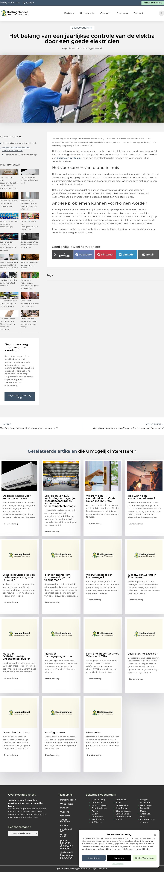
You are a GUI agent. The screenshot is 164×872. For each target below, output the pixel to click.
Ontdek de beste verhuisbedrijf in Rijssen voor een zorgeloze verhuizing (7, 324)
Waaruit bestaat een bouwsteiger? (99, 576)
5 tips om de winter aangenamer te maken (29, 265)
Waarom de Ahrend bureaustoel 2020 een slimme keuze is (9, 265)
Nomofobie (93, 732)
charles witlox (123, 811)
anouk (119, 819)
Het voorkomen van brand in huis (19, 143)
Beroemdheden (68, 800)
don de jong (98, 800)
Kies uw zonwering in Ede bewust (142, 576)
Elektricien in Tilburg (68, 157)
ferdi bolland (98, 819)
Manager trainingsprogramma (58, 655)
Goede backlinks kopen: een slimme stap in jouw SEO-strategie (66, 844)
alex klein (97, 802)
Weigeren (119, 858)
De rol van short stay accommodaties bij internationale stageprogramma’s (8, 182)
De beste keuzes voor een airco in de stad (29, 180)
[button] (154, 834)
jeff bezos (97, 822)
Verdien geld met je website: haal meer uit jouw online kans (67, 855)
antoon (95, 811)
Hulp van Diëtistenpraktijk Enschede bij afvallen (17, 656)
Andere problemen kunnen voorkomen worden (16, 149)
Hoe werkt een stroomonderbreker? (141, 497)
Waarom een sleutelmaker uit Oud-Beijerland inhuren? (100, 498)
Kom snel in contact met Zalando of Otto (102, 655)
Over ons (105, 13)
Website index (64, 836)
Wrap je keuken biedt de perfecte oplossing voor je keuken (19, 577)
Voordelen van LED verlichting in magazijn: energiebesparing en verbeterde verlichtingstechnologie (60, 500)
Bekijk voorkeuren (144, 858)
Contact (138, 13)
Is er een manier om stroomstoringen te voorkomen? (57, 577)
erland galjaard (99, 805)
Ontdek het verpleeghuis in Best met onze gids (30, 303)
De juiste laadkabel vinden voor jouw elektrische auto (8, 303)
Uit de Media (87, 13)
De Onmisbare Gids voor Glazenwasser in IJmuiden (29, 244)
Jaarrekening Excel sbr (143, 653)
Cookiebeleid (117, 864)
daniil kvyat (146, 805)
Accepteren (93, 858)
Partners (69, 13)
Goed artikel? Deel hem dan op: (20, 154)
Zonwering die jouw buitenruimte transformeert (9, 203)
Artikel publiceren (65, 821)
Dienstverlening (82, 27)
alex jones (121, 808)
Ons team (122, 13)
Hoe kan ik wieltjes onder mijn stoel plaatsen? (8, 283)
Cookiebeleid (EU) (66, 830)
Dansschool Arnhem (16, 732)
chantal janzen (124, 817)
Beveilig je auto (54, 732)
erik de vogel (122, 814)
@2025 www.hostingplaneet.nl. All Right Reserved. (82, 868)
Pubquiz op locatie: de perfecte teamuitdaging (8, 224)
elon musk (121, 800)
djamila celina (99, 808)
